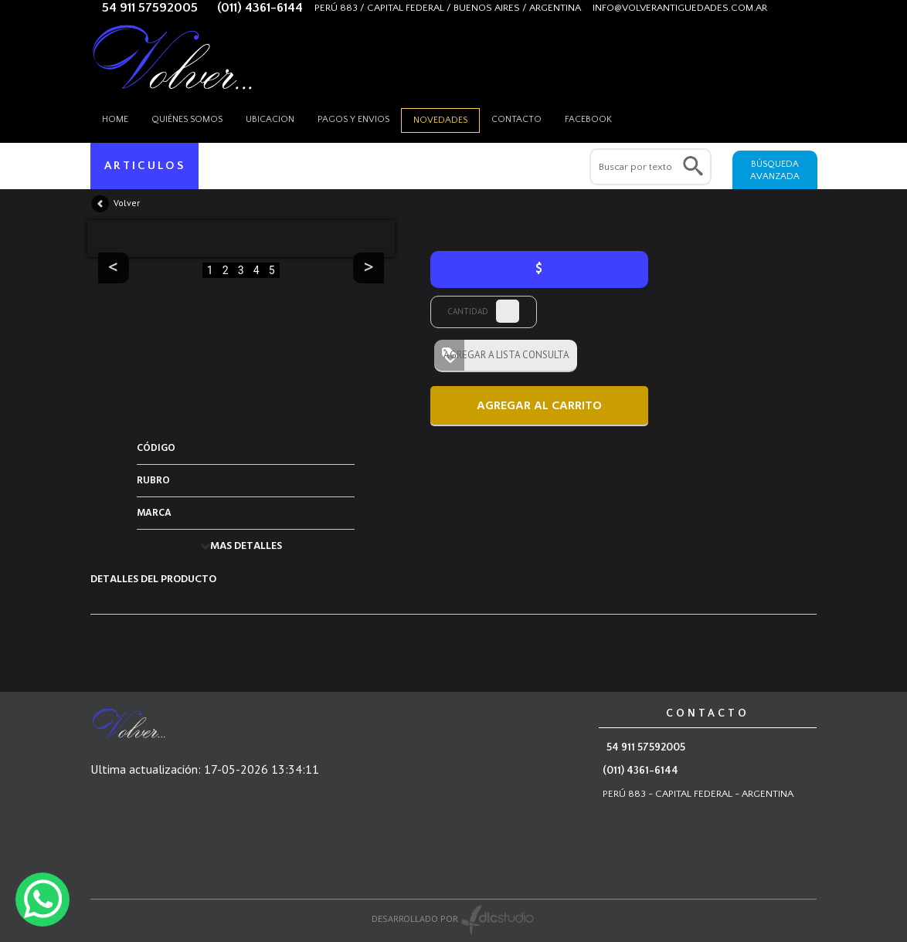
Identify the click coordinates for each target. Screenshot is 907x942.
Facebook (588, 119)
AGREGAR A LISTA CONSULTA (501, 354)
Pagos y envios (353, 119)
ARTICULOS (144, 165)
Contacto (516, 119)
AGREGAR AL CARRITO (539, 406)
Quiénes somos (187, 119)
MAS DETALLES (246, 546)
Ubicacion (270, 119)
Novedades (440, 120)
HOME (115, 119)
